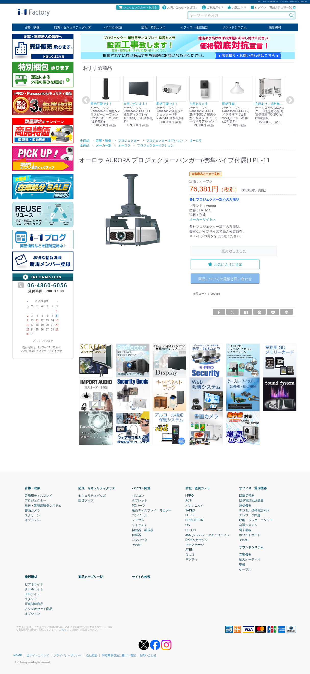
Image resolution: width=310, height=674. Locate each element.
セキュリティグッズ (92, 495)
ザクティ (191, 559)
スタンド (31, 599)
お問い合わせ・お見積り (180, 7)
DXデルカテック (196, 539)
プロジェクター (35, 500)
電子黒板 (245, 530)
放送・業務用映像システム (43, 505)
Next (289, 100)
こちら (63, 629)
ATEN (189, 549)
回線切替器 (246, 495)
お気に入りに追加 (225, 264)
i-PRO (189, 495)
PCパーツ (138, 505)
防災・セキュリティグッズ (72, 27)
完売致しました (233, 250)
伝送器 (136, 534)
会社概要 (91, 655)
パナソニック (194, 505)
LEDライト (32, 594)
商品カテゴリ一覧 (282, 7)
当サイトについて (38, 655)
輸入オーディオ (250, 559)
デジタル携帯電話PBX (254, 510)
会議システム (248, 525)
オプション (32, 520)
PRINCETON (194, 520)
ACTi (188, 500)
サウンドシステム (234, 27)
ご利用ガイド (213, 7)
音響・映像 (32, 27)
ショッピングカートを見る (137, 7)
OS (187, 525)
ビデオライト (34, 584)
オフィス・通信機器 (194, 27)
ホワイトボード (250, 534)
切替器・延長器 (142, 530)
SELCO (190, 530)
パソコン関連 (113, 27)
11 (37, 320)
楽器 (242, 564)
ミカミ (190, 554)
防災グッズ (86, 500)
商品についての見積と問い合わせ (225, 278)
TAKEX (190, 510)
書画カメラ (32, 510)
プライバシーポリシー (68, 655)
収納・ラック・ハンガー (256, 520)
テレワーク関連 (250, 515)
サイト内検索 (141, 576)
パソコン (138, 495)
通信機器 (245, 505)
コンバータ (139, 539)
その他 (136, 544)
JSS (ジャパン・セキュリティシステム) (212, 534)
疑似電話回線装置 (251, 500)
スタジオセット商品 (38, 608)
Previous (85, 100)
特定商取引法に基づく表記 (119, 655)
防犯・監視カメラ (153, 27)
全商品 (84, 140)
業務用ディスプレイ (38, 495)
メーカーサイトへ (202, 219)
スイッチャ (139, 525)
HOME (18, 655)
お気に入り (236, 7)
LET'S (189, 515)
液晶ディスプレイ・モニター (152, 510)
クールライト (34, 589)
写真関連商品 (34, 604)
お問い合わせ (148, 655)
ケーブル (138, 520)
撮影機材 (275, 27)
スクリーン (32, 515)
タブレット (139, 500)
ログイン (258, 7)
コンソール (139, 515)
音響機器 (245, 554)
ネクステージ (194, 544)
